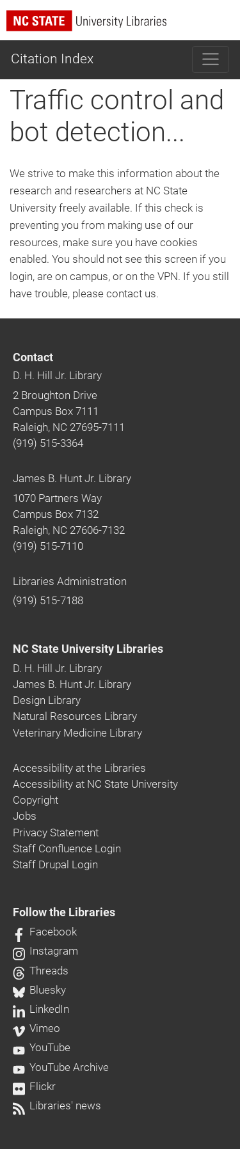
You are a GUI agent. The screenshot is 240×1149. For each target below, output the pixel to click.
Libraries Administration (70, 581)
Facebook (45, 931)
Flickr (34, 1086)
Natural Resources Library (75, 716)
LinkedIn (41, 1009)
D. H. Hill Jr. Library (57, 375)
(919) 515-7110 (48, 546)
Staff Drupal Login (55, 864)
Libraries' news (57, 1105)
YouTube (41, 1047)
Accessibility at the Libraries (79, 768)
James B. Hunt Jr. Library (72, 478)
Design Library (47, 700)
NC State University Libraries (88, 649)
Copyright (35, 799)
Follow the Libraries (64, 912)
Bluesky (39, 989)
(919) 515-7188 (48, 600)
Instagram (45, 950)
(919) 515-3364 (48, 443)
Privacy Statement (56, 832)
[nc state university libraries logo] (123, 26)
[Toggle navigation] (211, 59)
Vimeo (36, 1028)
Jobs (24, 815)
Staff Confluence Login (67, 848)
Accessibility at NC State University (95, 784)
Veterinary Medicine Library (77, 732)
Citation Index (52, 58)
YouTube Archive (61, 1067)
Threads (40, 970)
